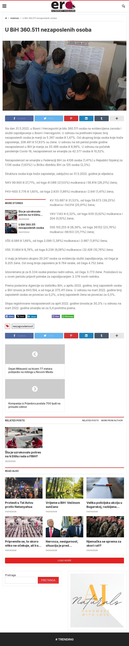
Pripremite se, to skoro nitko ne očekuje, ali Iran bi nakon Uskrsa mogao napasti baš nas (23, 509)
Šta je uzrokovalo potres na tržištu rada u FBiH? (29, 213)
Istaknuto (14, 18)
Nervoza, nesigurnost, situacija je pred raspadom (62, 509)
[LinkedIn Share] (32, 316)
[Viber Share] (56, 316)
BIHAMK (101, 616)
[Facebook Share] (9, 316)
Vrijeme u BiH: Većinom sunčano (63, 470)
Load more (64, 525)
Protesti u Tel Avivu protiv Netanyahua (19, 470)
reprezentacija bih (79, 616)
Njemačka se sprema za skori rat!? (104, 509)
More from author (112, 386)
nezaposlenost (23, 326)
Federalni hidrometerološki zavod (40, 616)
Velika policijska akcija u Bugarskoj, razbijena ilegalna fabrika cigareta (104, 470)
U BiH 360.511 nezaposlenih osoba (31, 226)
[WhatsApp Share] (68, 316)
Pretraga (10, 540)
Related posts (90, 386)
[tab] (90, 386)
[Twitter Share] (20, 316)
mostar (10, 616)
